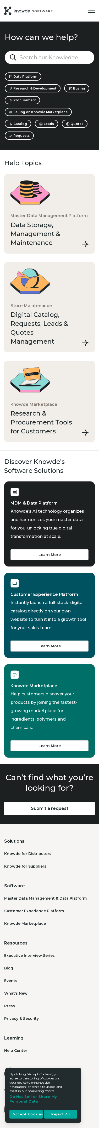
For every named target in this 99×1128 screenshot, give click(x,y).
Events (10, 980)
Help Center (15, 1050)
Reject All (60, 1114)
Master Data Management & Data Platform (45, 898)
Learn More (49, 554)
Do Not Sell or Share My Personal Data (33, 1098)
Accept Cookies (28, 1114)
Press (9, 1006)
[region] (43, 1095)
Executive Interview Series (29, 955)
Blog (8, 968)
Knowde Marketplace (25, 923)
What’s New (16, 993)
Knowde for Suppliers (25, 866)
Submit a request (49, 808)
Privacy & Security (21, 1018)
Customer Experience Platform (34, 911)
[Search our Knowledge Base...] (49, 57)
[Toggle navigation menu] (91, 10)
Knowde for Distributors (27, 853)
